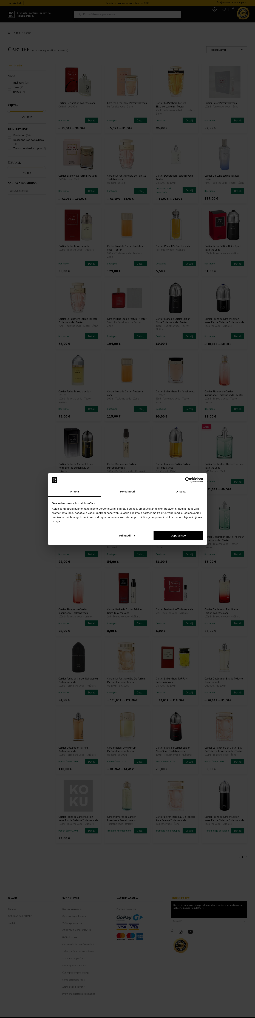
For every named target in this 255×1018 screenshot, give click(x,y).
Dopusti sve (178, 535)
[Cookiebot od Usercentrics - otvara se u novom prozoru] (187, 480)
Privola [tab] (74, 491)
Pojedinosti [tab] (127, 491)
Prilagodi (127, 535)
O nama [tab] (181, 491)
